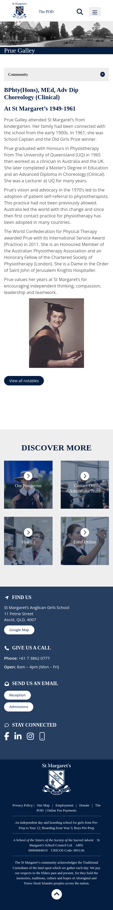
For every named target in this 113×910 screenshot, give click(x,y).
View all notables (24, 380)
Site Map (43, 805)
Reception (17, 695)
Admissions (18, 706)
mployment (66, 805)
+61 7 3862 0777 (34, 658)
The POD (46, 11)
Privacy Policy (22, 805)
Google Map (19, 629)
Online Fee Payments (61, 810)
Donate (84, 805)
